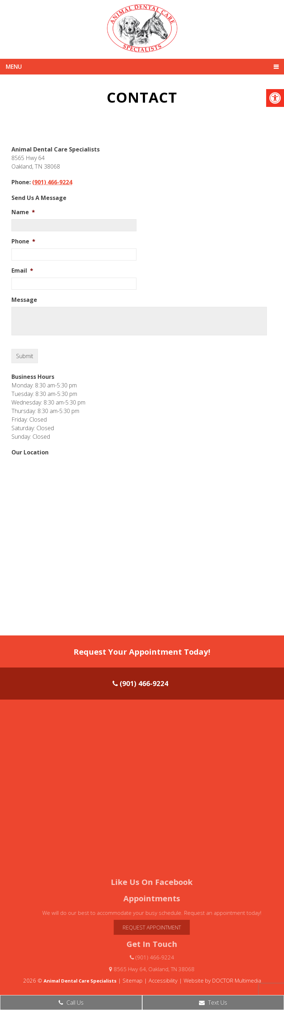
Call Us (71, 1002)
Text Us (213, 1002)
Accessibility (163, 980)
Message (24, 300)
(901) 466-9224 (52, 182)
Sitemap (133, 980)
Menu (14, 67)
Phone (23, 241)
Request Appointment (163, 927)
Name (23, 212)
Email (22, 270)
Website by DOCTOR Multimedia (222, 980)
